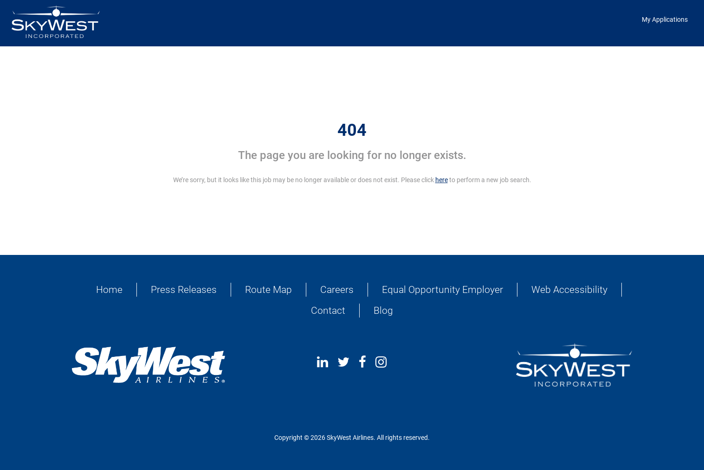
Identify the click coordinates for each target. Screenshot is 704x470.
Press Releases (184, 289)
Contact (328, 310)
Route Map (268, 289)
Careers (337, 289)
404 (352, 130)
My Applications (665, 19)
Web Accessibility (569, 289)
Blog (383, 310)
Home (109, 289)
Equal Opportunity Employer (442, 289)
